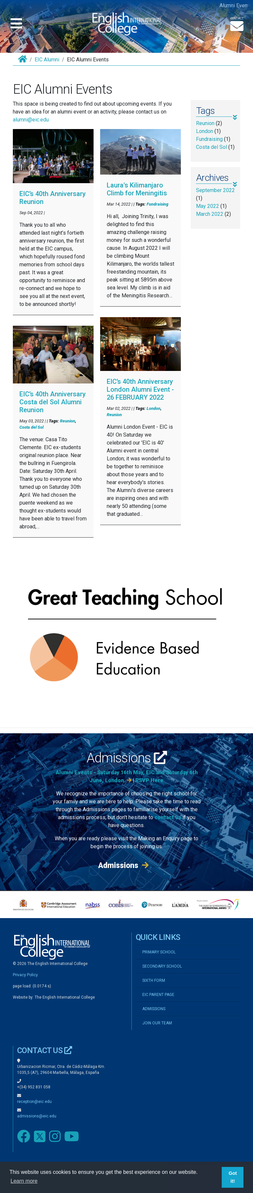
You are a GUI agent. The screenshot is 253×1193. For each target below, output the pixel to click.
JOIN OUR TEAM (157, 1023)
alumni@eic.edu (31, 119)
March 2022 (209, 214)
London (153, 408)
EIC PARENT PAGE (158, 994)
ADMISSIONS (153, 1009)
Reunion (67, 420)
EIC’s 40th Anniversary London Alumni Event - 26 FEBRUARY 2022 (140, 389)
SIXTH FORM (153, 980)
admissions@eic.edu (36, 1116)
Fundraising (157, 204)
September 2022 (215, 190)
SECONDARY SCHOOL (162, 966)
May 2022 (207, 206)
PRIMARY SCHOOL (159, 952)
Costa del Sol (31, 427)
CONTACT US (44, 1050)
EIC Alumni (47, 59)
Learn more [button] (24, 1181)
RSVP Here (149, 789)
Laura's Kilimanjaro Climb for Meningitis (137, 189)
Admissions (127, 767)
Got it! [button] (233, 1177)
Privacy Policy (25, 975)
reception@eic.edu (34, 1101)
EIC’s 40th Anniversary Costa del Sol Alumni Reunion (52, 402)
